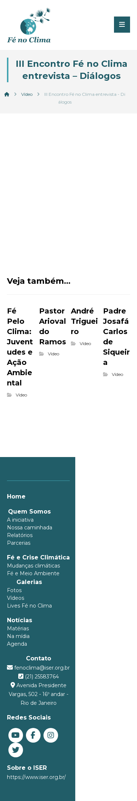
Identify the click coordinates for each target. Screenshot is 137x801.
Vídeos (15, 598)
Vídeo (21, 395)
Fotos (14, 590)
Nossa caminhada (29, 527)
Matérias (18, 628)
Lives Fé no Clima (29, 605)
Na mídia (18, 636)
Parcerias (18, 543)
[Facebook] (33, 726)
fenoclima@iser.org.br (72, 667)
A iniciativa (20, 520)
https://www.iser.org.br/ (36, 753)
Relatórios (20, 535)
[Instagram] (50, 726)
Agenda (17, 644)
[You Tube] (15, 726)
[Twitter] (68, 726)
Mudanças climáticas (33, 565)
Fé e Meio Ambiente (33, 573)
